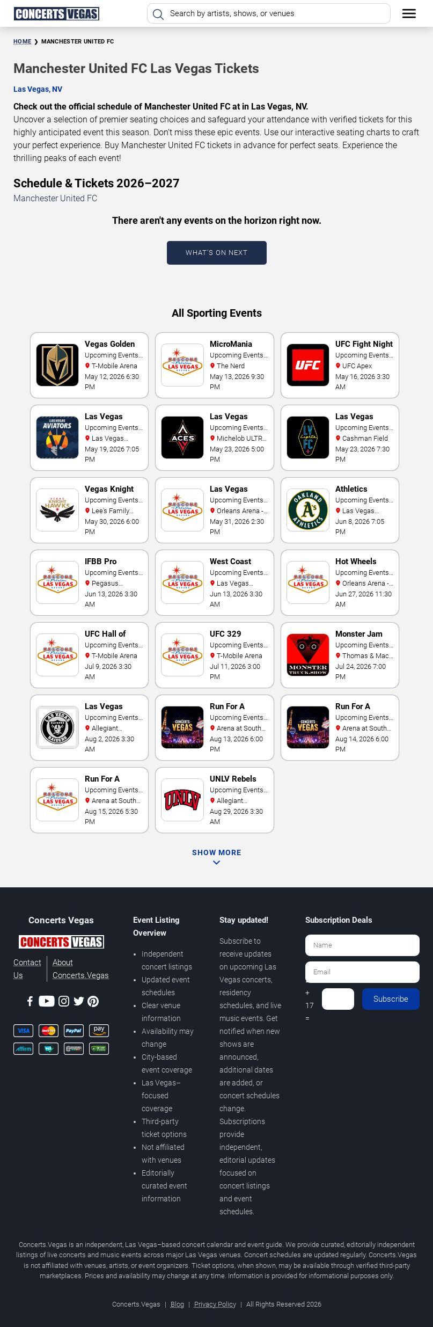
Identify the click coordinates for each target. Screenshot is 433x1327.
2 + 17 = (309, 999)
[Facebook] (30, 1003)
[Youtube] (46, 1003)
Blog (177, 1304)
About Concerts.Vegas (81, 969)
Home (22, 41)
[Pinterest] (93, 1003)
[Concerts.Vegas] (61, 944)
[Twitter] (78, 1003)
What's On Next (217, 253)
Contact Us (27, 969)
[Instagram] (63, 1003)
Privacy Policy (215, 1304)
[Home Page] (56, 13)
